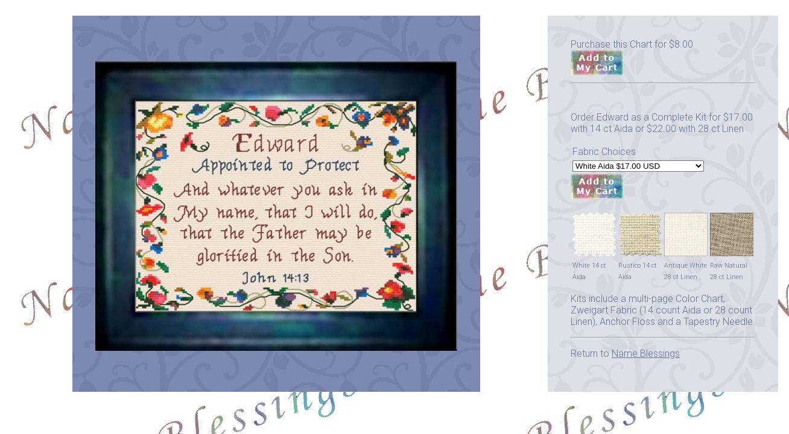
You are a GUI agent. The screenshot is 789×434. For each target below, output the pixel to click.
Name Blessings (646, 353)
